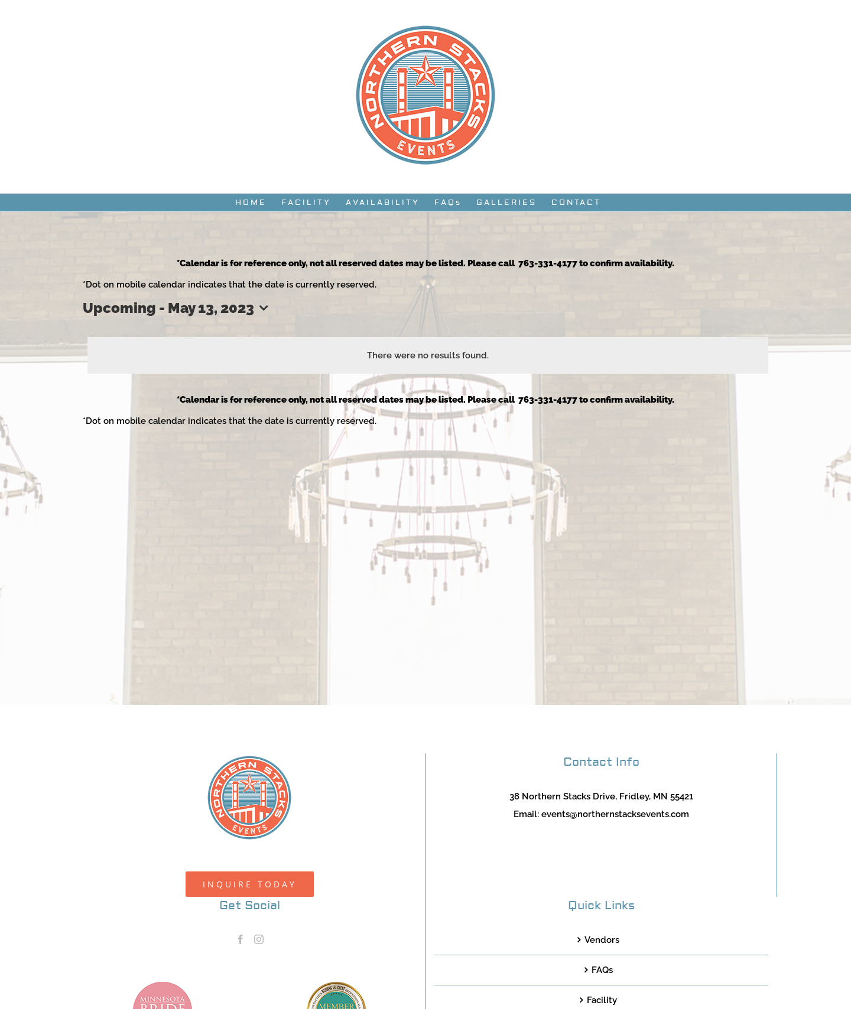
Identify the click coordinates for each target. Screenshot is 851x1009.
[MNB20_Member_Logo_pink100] (162, 986)
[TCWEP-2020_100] (336, 986)
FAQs (602, 970)
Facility (602, 1000)
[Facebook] (240, 939)
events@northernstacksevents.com (615, 814)
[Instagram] (259, 939)
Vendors (601, 940)
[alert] (427, 355)
